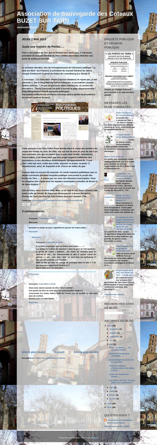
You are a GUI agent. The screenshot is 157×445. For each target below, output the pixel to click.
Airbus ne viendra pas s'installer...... (119, 355)
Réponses (36, 237)
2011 (109, 407)
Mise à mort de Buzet (114, 157)
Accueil (59, 352)
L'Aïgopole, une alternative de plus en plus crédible (124, 176)
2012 (109, 403)
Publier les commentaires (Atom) (50, 358)
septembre (115, 337)
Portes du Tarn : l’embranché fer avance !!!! (123, 197)
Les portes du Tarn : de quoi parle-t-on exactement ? (122, 381)
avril (112, 387)
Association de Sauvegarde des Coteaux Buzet (119, 421)
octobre (113, 333)
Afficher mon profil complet (117, 426)
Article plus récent (33, 352)
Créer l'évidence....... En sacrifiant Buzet (125, 114)
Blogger (94, 438)
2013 (109, 326)
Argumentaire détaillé (114, 294)
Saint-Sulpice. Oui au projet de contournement (124, 248)
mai (112, 344)
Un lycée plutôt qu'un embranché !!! (125, 136)
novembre (114, 329)
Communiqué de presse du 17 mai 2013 (121, 361)
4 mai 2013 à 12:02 (47, 284)
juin (112, 340)
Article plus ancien (86, 352)
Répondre (33, 231)
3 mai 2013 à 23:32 (54, 242)
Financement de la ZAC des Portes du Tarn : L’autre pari (124, 272)
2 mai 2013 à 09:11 (47, 218)
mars (112, 391)
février (113, 395)
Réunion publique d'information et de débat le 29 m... (121, 368)
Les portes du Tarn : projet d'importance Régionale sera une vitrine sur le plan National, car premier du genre (125, 223)
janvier (113, 399)
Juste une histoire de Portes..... (119, 375)
